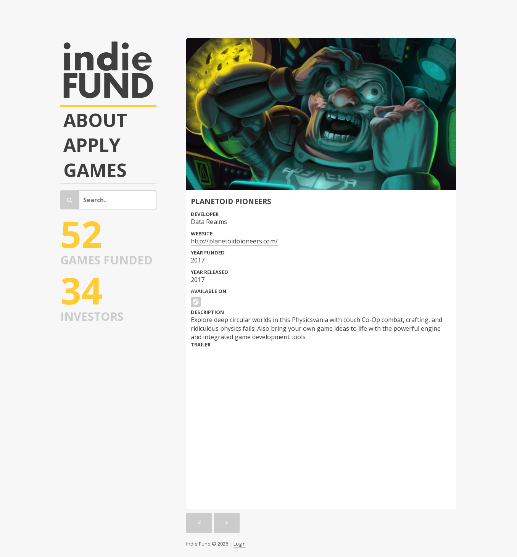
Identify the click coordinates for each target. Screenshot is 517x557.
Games (95, 170)
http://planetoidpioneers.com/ (234, 241)
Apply (92, 145)
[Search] (117, 199)
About (95, 120)
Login (240, 543)
